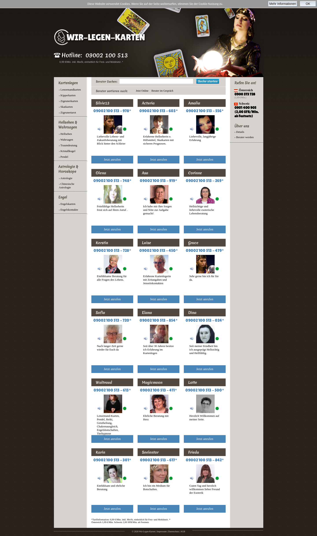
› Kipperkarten (67, 95)
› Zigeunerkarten (68, 101)
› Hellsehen (65, 133)
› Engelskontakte (68, 209)
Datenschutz (173, 531)
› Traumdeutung (68, 145)
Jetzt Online (142, 90)
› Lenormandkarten (70, 89)
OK (308, 4)
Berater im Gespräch (162, 90)
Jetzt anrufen (112, 159)
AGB (183, 531)
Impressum (161, 531)
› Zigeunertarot (67, 112)
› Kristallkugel (67, 151)
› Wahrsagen (66, 139)
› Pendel (63, 156)
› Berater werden (244, 137)
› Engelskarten (67, 204)
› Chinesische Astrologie (66, 185)
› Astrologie (65, 178)
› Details (239, 132)
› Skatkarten (66, 106)
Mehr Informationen (282, 4)
